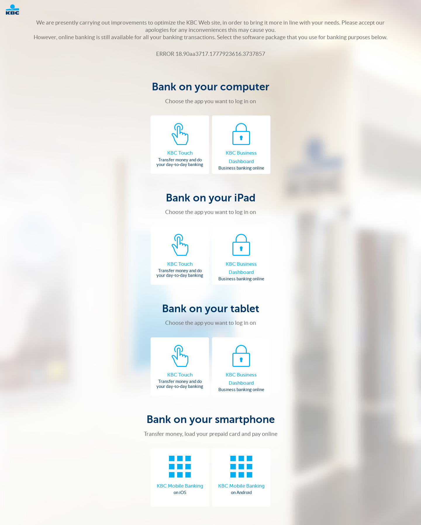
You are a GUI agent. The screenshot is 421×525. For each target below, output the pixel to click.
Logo (15, 9)
